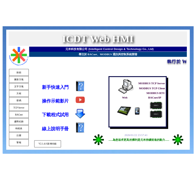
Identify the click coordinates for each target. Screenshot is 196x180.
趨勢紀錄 (18, 121)
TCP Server (18, 107)
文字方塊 (18, 86)
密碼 (18, 100)
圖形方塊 (18, 79)
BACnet (19, 114)
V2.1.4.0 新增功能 (47, 143)
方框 (18, 93)
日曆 (18, 135)
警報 (18, 142)
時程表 (18, 128)
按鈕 (18, 72)
